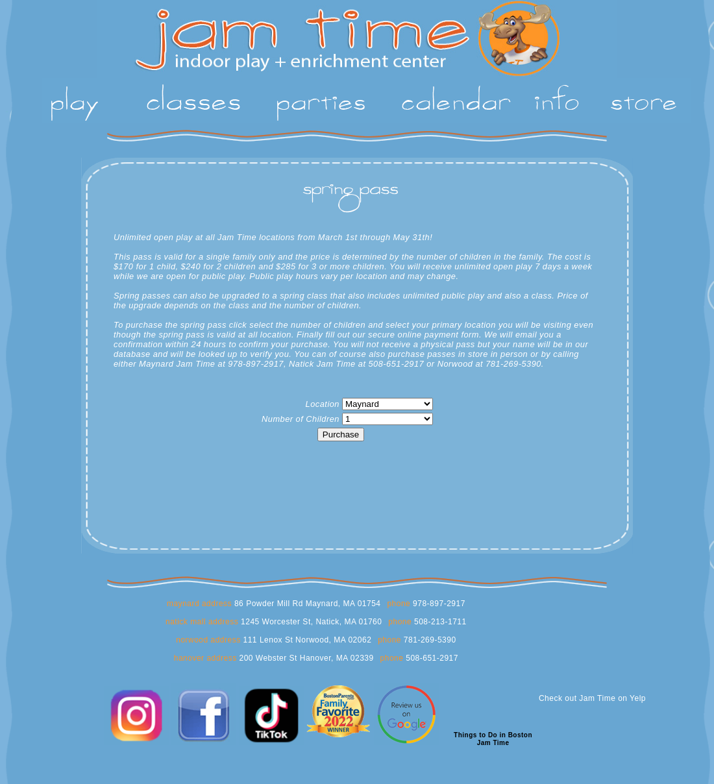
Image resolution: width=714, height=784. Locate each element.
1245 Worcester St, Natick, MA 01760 (310, 621)
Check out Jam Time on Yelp (592, 698)
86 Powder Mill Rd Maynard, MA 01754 (306, 603)
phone (398, 603)
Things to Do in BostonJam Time (493, 738)
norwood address (208, 639)
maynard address (199, 603)
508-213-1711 (439, 621)
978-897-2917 (437, 603)
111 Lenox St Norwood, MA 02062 (306, 639)
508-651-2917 (430, 658)
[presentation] (340, 469)
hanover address (205, 658)
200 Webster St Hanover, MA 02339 (305, 658)
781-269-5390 (428, 639)
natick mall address (202, 621)
